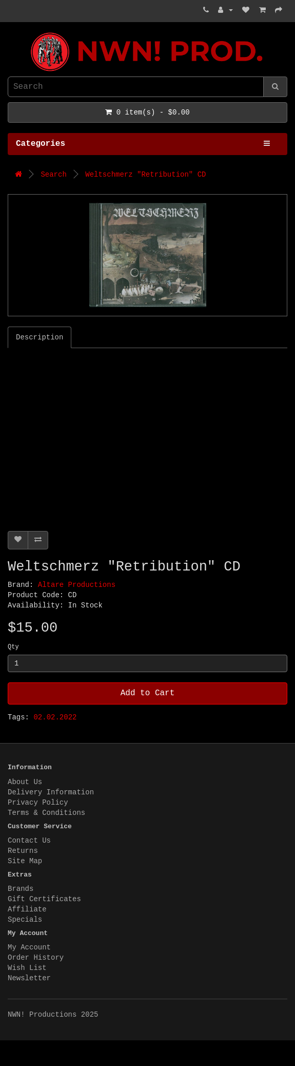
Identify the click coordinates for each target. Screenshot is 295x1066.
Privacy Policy (38, 802)
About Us (25, 782)
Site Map (25, 861)
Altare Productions (76, 585)
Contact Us (29, 840)
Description (39, 337)
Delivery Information (51, 792)
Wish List (27, 968)
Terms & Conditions (46, 813)
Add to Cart (148, 693)
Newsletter (29, 978)
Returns (23, 851)
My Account (29, 947)
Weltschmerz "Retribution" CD (145, 174)
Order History (36, 958)
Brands (20, 889)
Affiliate (27, 909)
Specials (25, 920)
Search (53, 174)
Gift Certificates (44, 899)
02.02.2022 (54, 717)
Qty (13, 647)
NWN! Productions (10, 32)
